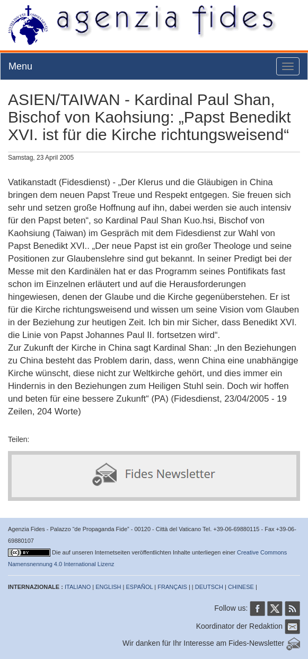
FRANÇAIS (172, 587)
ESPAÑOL (139, 587)
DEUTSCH (209, 587)
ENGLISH (108, 587)
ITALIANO (78, 587)
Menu (20, 66)
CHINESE (241, 587)
